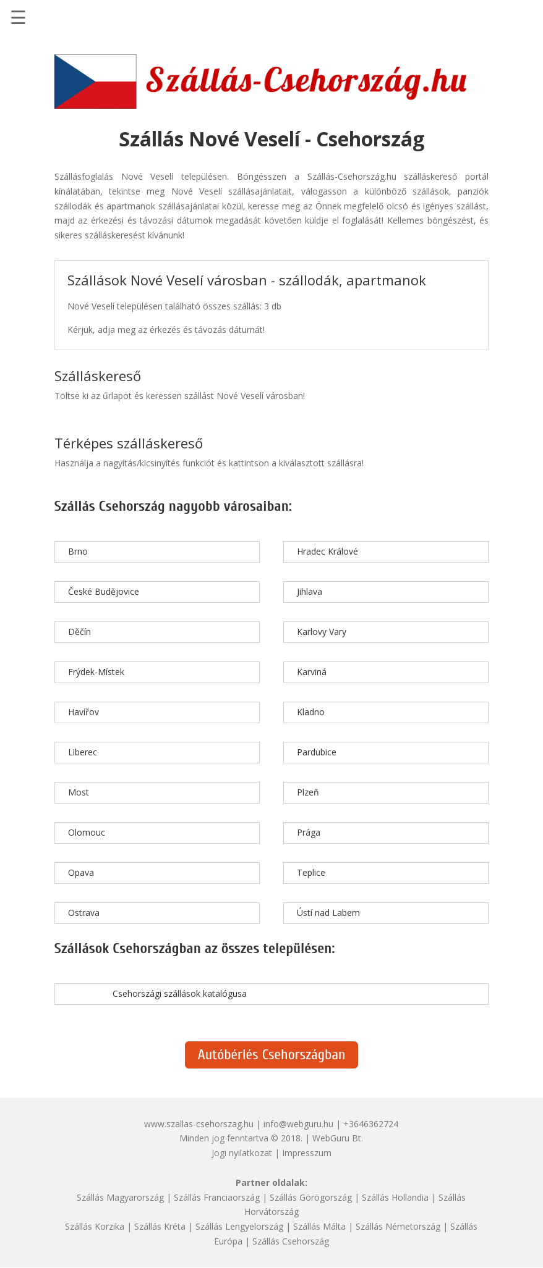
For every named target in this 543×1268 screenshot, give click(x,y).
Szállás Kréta (160, 1226)
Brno (78, 551)
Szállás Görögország (311, 1197)
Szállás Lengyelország (239, 1226)
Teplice (311, 872)
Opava (81, 872)
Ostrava (84, 912)
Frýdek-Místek (96, 672)
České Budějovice (103, 591)
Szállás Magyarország (120, 1197)
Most (78, 792)
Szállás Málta (319, 1226)
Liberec (82, 752)
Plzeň (308, 792)
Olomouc (86, 832)
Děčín (79, 631)
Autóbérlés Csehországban (271, 1054)
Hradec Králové (327, 551)
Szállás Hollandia (395, 1197)
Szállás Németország (398, 1226)
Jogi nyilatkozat (242, 1153)
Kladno (311, 712)
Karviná (312, 672)
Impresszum (306, 1153)
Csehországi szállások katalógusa (180, 993)
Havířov (83, 712)
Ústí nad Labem (328, 912)
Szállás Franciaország (217, 1197)
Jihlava (309, 591)
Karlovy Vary (321, 631)
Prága (308, 832)
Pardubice (316, 752)
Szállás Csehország (290, 1241)
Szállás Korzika (94, 1226)
